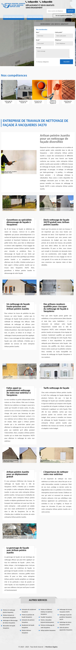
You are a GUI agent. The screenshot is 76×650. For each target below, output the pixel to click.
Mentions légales (51, 647)
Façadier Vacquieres (46, 617)
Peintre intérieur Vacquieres (26, 632)
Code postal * (59, 32)
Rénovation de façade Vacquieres (9, 627)
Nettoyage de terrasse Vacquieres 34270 (66, 611)
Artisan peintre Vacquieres (48, 630)
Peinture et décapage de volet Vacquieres (47, 626)
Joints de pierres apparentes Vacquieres (66, 629)
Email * (38, 40)
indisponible (31, 1)
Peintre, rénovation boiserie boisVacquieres (47, 621)
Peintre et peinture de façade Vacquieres (28, 616)
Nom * (38, 32)
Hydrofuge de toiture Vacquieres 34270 (65, 623)
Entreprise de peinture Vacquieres (28, 621)
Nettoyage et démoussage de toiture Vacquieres (10, 622)
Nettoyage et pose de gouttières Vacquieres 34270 (66, 617)
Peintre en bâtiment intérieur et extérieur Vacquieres (46, 612)
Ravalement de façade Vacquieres (28, 626)
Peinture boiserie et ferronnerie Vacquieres (9, 616)
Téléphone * (58, 40)
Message (38, 48)
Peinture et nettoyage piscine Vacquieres (9, 611)
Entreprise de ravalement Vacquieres (29, 611)
